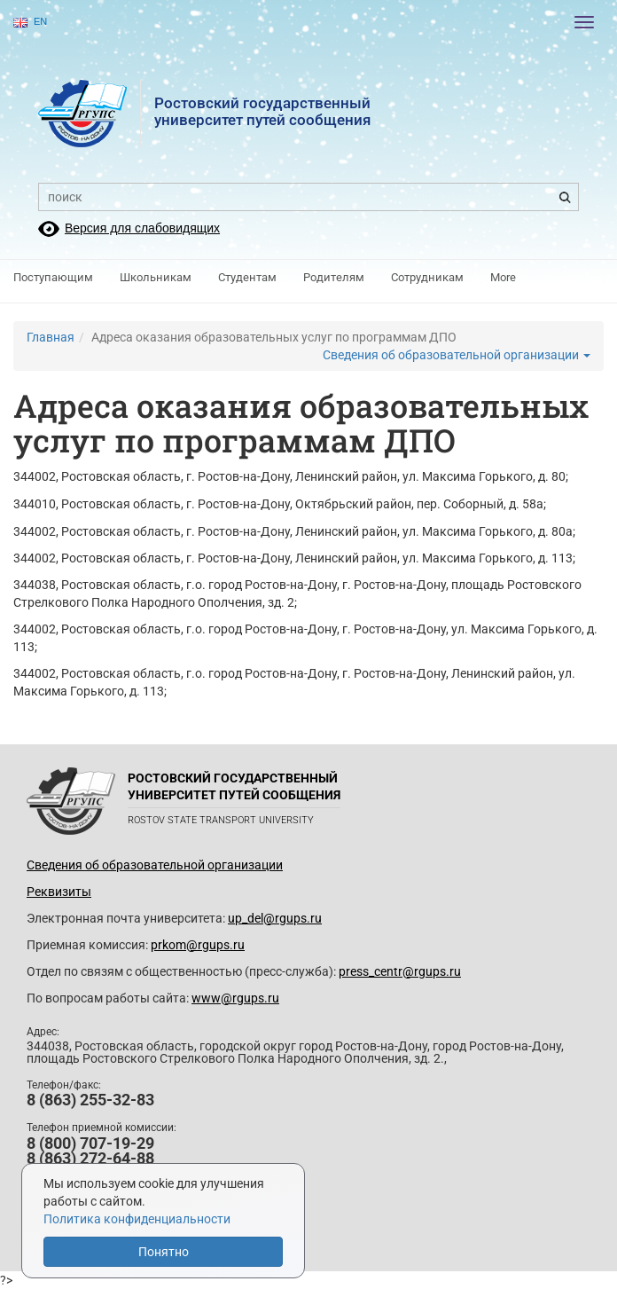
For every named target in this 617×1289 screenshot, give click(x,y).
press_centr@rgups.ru (400, 971)
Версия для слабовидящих (142, 228)
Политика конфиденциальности (136, 1219)
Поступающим (53, 277)
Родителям (333, 277)
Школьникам (155, 277)
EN (30, 22)
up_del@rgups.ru (275, 918)
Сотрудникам (427, 277)
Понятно (163, 1252)
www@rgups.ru (235, 998)
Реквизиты (59, 891)
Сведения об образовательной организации (456, 355)
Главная (50, 337)
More (503, 277)
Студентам (247, 277)
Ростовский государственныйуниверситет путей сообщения (262, 111)
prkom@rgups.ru (198, 945)
